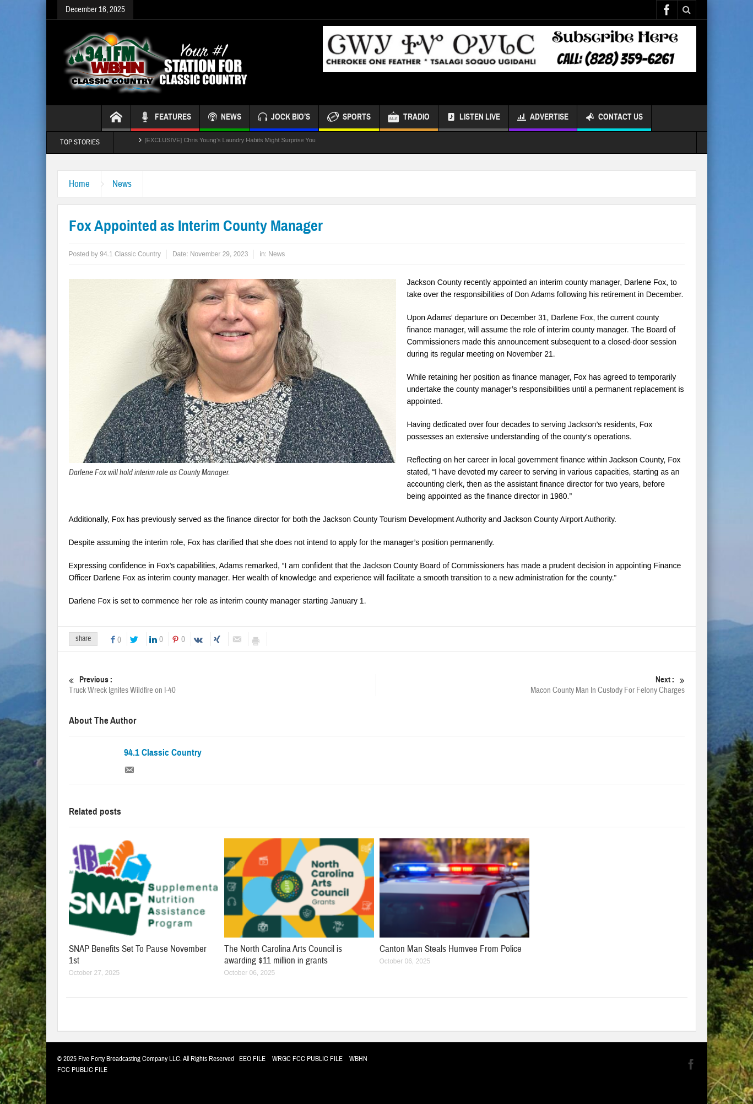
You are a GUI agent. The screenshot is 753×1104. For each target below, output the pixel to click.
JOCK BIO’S (284, 118)
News (122, 184)
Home (79, 184)
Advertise (543, 118)
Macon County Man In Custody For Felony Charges (531, 685)
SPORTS (349, 118)
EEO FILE (252, 1058)
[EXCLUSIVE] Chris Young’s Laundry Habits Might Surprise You (230, 142)
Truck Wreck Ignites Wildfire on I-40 (222, 685)
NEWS (225, 118)
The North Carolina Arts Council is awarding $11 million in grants (283, 954)
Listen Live (473, 118)
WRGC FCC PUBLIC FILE (307, 1058)
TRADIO (409, 118)
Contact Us (614, 118)
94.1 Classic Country (163, 752)
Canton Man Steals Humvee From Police (451, 949)
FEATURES (165, 118)
